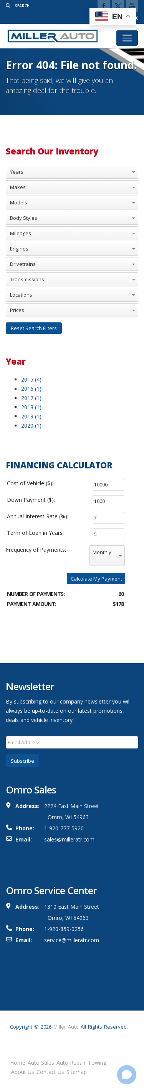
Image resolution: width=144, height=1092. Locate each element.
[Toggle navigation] (127, 38)
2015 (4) (31, 379)
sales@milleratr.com (69, 839)
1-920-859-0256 (64, 929)
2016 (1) (31, 388)
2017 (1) (31, 398)
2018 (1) (31, 407)
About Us (22, 1071)
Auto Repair (71, 1062)
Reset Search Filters (34, 328)
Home (17, 1062)
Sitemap (76, 1071)
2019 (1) (31, 416)
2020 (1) (31, 425)
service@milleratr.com (71, 940)
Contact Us (50, 1071)
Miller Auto (66, 1026)
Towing (97, 1062)
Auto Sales (41, 1062)
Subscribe (22, 760)
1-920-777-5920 (64, 828)
